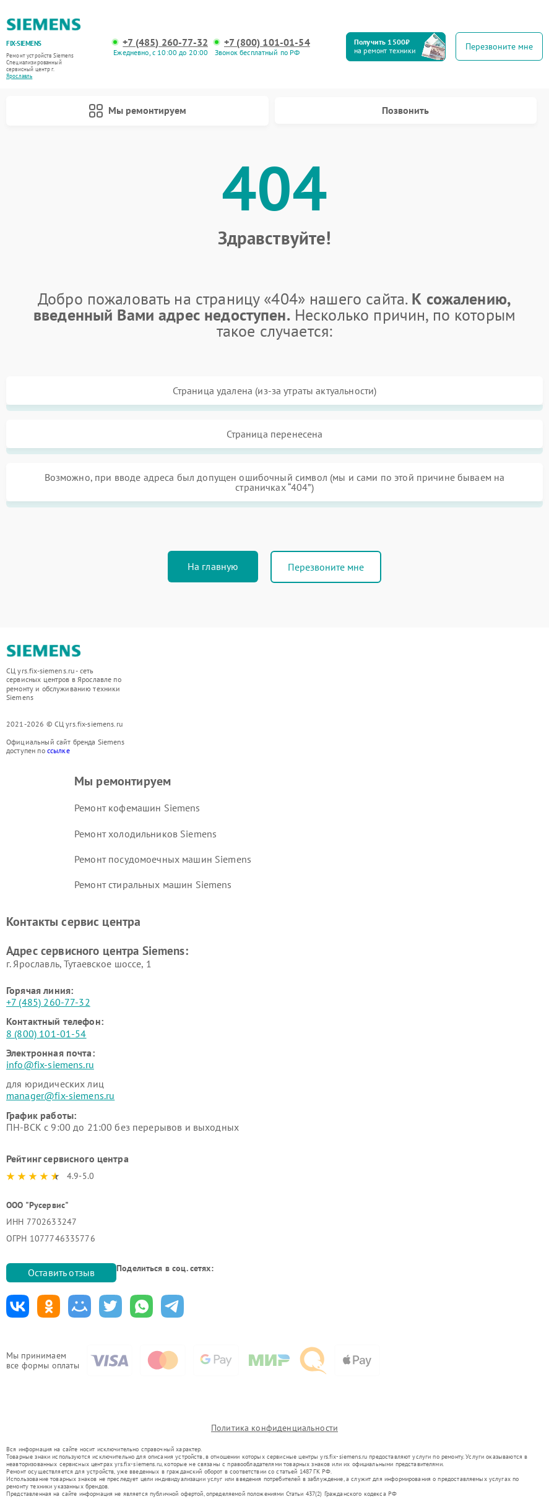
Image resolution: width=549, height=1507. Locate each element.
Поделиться (17, 1306)
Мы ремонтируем (137, 110)
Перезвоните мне (326, 567)
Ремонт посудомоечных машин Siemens (162, 859)
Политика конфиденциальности (274, 1427)
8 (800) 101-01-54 (46, 1033)
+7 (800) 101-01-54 (267, 42)
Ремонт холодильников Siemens (145, 833)
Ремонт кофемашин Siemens (137, 807)
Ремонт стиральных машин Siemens (153, 884)
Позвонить (405, 110)
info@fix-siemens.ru (50, 1064)
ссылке (58, 750)
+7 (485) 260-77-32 (165, 42)
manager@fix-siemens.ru (60, 1095)
